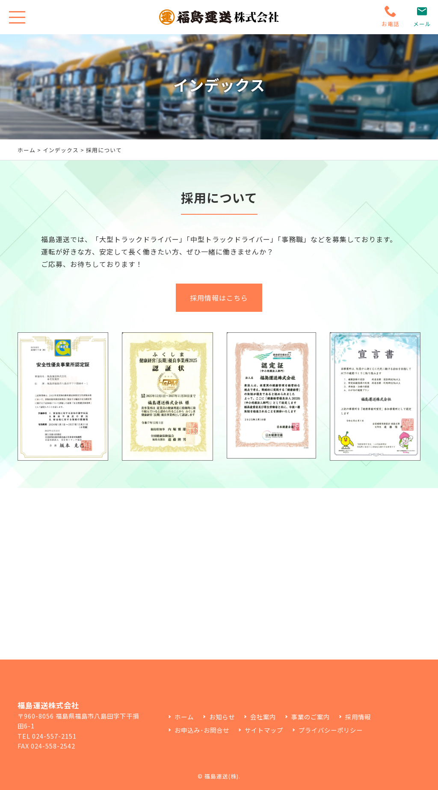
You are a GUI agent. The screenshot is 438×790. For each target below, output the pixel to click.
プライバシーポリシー (331, 729)
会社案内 (263, 716)
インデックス (61, 150)
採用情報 (358, 716)
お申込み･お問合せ (202, 729)
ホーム (27, 150)
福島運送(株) (221, 776)
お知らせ (222, 716)
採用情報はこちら (219, 312)
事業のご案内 (310, 716)
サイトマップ (264, 729)
